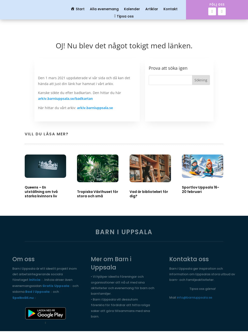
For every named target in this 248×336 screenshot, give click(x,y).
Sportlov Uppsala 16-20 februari (200, 189)
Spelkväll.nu (23, 297)
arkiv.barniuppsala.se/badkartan (65, 98)
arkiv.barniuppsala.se (95, 107)
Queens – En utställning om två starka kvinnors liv (41, 191)
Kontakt (170, 9)
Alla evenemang (104, 9)
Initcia (34, 279)
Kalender (132, 9)
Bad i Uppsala (37, 291)
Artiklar (151, 9)
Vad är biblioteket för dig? (149, 193)
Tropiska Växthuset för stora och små (97, 193)
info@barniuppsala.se (194, 297)
